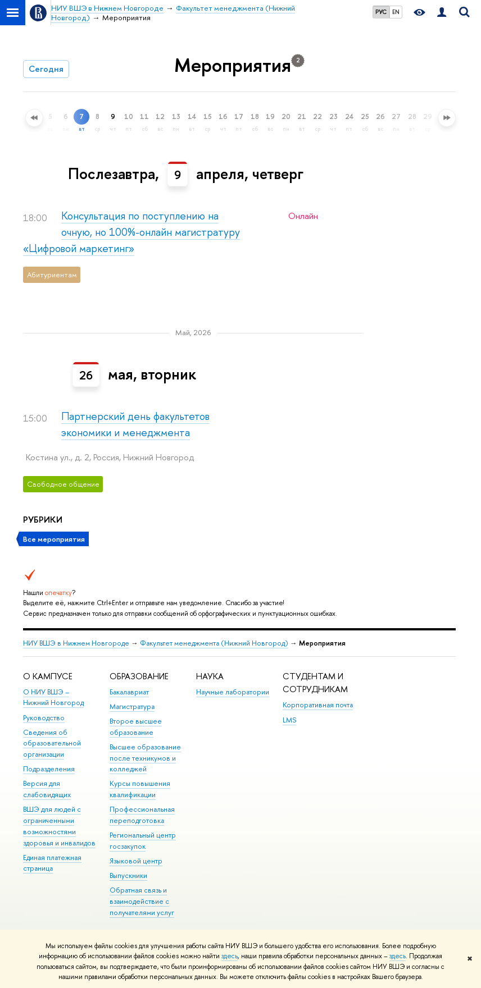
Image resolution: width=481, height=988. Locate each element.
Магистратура (132, 706)
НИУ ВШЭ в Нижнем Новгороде (76, 643)
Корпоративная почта (318, 705)
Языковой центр (136, 861)
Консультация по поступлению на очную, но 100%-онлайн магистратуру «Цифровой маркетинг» (131, 232)
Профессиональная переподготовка (142, 814)
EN (396, 12)
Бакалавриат (129, 692)
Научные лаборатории (232, 692)
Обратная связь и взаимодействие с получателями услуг (142, 901)
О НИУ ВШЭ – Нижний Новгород (53, 697)
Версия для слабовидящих (47, 789)
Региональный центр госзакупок (143, 840)
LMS (289, 720)
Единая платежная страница (52, 863)
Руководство (44, 717)
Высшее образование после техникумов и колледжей (145, 758)
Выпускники (128, 875)
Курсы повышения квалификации (140, 789)
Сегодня (46, 69)
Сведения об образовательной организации (52, 744)
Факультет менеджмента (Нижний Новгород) (214, 643)
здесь (229, 956)
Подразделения (49, 769)
